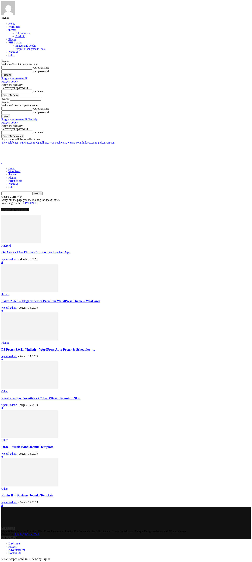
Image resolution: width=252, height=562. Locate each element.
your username (40, 67)
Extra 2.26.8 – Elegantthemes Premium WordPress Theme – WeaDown (50, 301)
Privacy (12, 546)
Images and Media (25, 45)
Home (11, 23)
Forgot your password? (14, 78)
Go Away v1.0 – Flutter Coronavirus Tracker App (36, 252)
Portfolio (20, 36)
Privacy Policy (9, 81)
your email (38, 91)
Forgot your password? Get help (19, 119)
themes (12, 29)
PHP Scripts (15, 42)
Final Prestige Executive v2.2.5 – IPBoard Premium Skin (40, 398)
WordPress (14, 26)
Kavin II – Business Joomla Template (27, 495)
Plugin (12, 39)
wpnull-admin (9, 259)
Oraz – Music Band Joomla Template (27, 447)
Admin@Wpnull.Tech (27, 534)
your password (40, 71)
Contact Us (14, 552)
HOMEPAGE (29, 203)
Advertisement (16, 549)
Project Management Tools (30, 48)
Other (11, 55)
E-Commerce (22, 33)
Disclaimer (14, 543)
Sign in (5, 17)
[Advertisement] (65, 152)
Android (13, 51)
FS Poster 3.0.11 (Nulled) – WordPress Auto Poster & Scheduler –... (48, 349)
